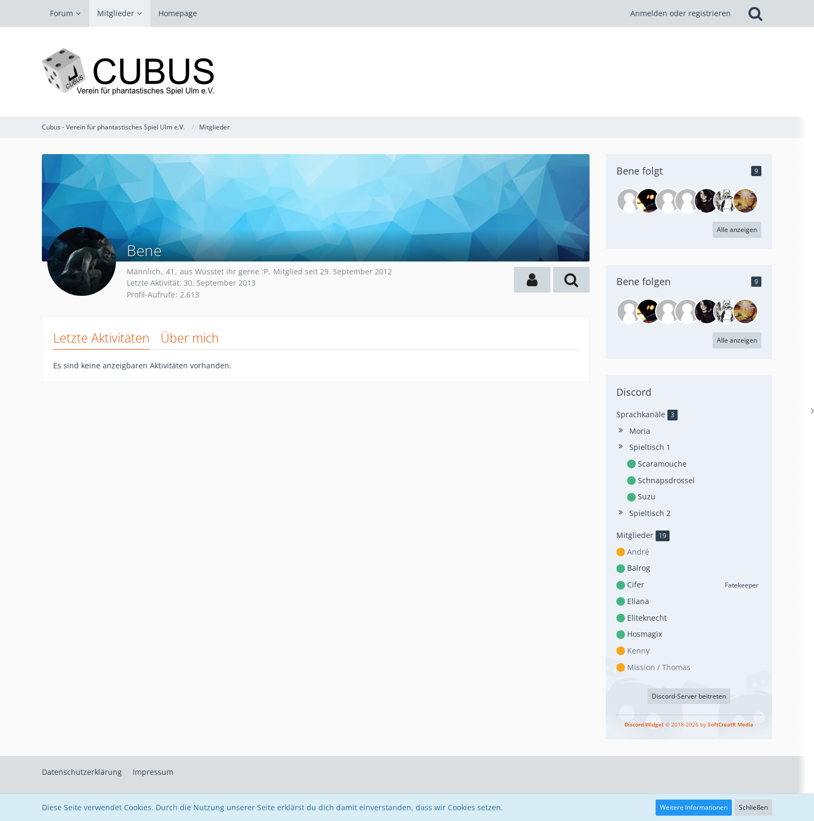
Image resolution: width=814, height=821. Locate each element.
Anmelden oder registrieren (680, 13)
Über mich (190, 337)
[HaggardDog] (706, 201)
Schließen (753, 807)
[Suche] (755, 13)
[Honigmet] (745, 201)
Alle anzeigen (737, 229)
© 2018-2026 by (688, 724)
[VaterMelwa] (726, 201)
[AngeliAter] (668, 201)
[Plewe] (687, 201)
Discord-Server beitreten (689, 696)
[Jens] (649, 201)
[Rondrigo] (629, 201)
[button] (532, 280)
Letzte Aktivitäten (101, 337)
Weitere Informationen (694, 807)
